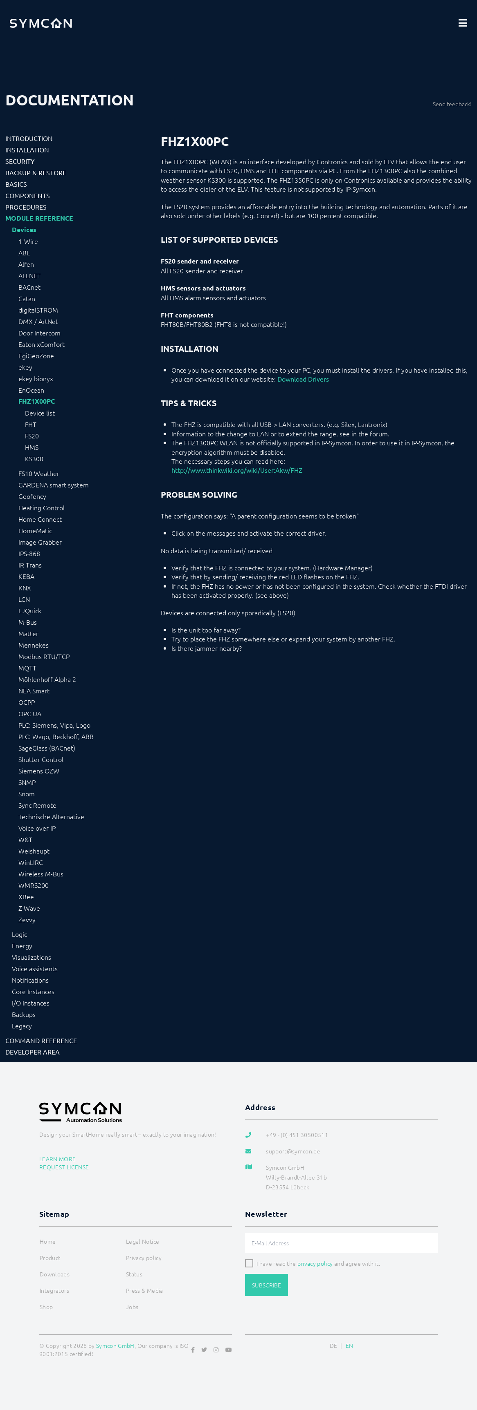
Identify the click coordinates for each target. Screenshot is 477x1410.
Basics (16, 184)
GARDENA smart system (53, 484)
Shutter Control (40, 759)
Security (20, 161)
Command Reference (41, 1040)
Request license (64, 1167)
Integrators (54, 1290)
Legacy (22, 1025)
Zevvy (27, 919)
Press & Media (144, 1290)
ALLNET (29, 275)
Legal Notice (142, 1241)
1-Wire (28, 241)
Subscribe (266, 1285)
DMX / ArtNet (38, 321)
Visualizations (31, 957)
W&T (25, 839)
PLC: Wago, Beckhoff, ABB (56, 736)
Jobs (132, 1307)
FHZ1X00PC (36, 401)
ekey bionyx (35, 378)
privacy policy (315, 1263)
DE (334, 1345)
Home (48, 1241)
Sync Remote (37, 805)
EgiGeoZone (36, 355)
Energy (22, 945)
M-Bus (27, 622)
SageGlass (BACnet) (46, 748)
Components (27, 195)
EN (349, 1345)
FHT (30, 424)
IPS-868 (29, 553)
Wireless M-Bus (40, 873)
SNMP (27, 782)
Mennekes (33, 645)
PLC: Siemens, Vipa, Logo (54, 725)
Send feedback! (452, 104)
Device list (40, 413)
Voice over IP (37, 828)
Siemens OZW (38, 770)
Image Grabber (40, 542)
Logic (19, 934)
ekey (25, 367)
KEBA (26, 576)
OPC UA (29, 713)
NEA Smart (34, 690)
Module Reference (39, 218)
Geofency (32, 496)
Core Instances (33, 991)
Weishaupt (34, 851)
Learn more (57, 1159)
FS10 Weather (38, 473)
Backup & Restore (35, 172)
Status (134, 1274)
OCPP (26, 702)
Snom (26, 793)
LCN (24, 599)
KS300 (34, 458)
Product (50, 1258)
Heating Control (41, 507)
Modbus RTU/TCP (44, 656)
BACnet (29, 287)
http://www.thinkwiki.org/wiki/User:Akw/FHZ (236, 470)
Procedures (26, 207)
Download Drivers (303, 379)
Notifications (30, 980)
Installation (27, 149)
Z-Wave (29, 908)
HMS (31, 447)
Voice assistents (35, 968)
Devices (24, 230)
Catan (26, 298)
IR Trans (30, 565)
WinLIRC (30, 862)
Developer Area (32, 1052)
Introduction (29, 138)
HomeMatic (35, 530)
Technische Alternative (51, 816)
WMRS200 (33, 885)
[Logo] (41, 23)
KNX (24, 587)
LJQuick (29, 610)
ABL (24, 252)
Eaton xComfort (41, 344)
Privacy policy (144, 1258)
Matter (28, 633)
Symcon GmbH (115, 1345)
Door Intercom (39, 332)
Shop (46, 1307)
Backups (24, 1014)
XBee (26, 896)
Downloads (55, 1274)
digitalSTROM (38, 310)
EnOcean (31, 390)
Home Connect (40, 519)
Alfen (26, 264)
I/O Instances (31, 1003)
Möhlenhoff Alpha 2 (47, 679)
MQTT (27, 668)
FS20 (32, 435)
